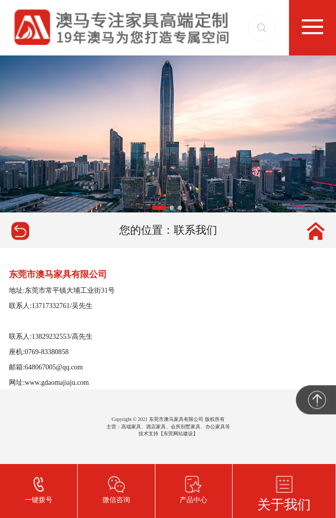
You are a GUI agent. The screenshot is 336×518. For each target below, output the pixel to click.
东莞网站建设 (178, 433)
